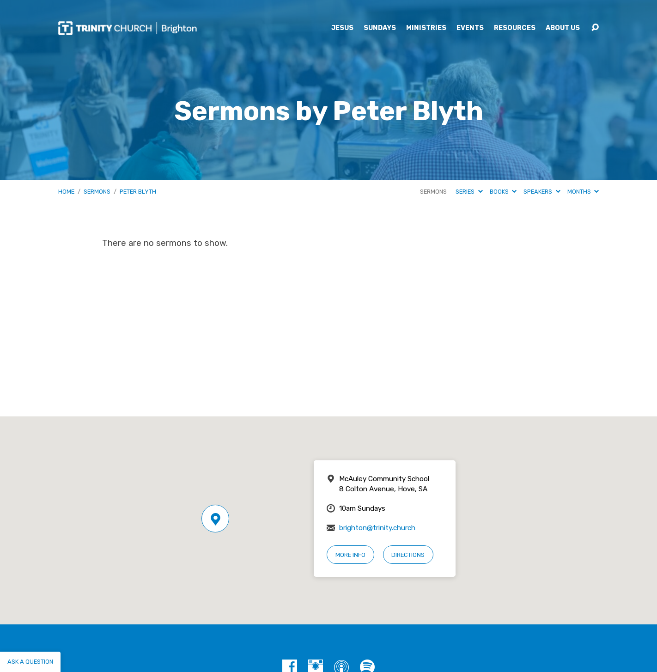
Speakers (541, 191)
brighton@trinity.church (377, 528)
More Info (350, 554)
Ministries (426, 28)
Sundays (380, 28)
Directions (408, 554)
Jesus (342, 28)
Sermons (97, 191)
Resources (514, 28)
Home (66, 191)
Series (469, 191)
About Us (563, 28)
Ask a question (30, 661)
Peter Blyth (138, 191)
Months (583, 191)
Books (503, 191)
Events (470, 28)
